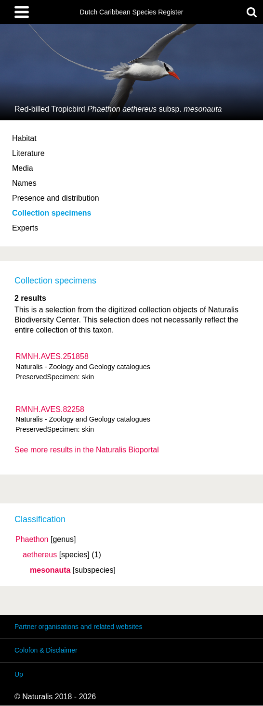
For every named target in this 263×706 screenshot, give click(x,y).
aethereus (40, 555)
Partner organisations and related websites (78, 626)
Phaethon (32, 539)
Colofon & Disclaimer (46, 650)
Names (24, 183)
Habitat (24, 138)
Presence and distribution (55, 198)
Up (18, 674)
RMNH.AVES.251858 (52, 356)
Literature (28, 153)
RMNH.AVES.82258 (49, 409)
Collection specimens (52, 213)
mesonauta (50, 570)
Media (22, 168)
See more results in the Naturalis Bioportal (86, 450)
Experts (25, 228)
